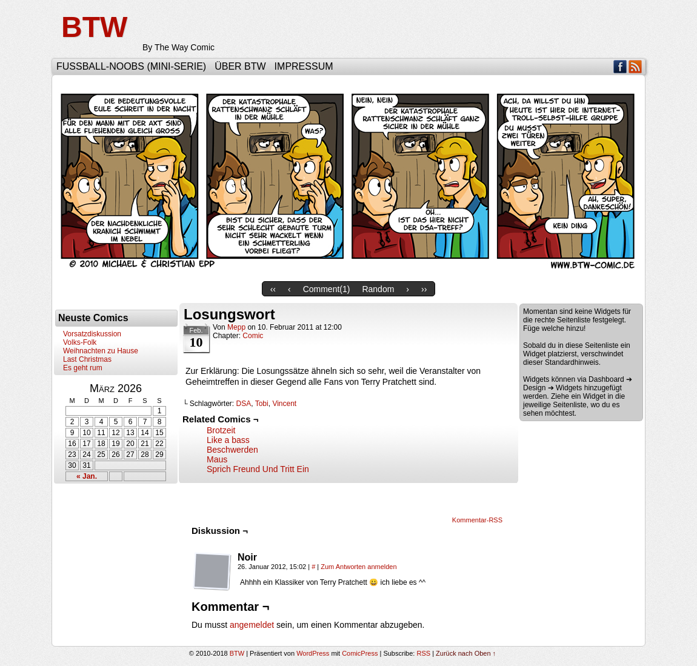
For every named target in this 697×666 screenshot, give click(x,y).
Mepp (236, 327)
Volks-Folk (79, 342)
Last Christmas (87, 359)
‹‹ (273, 289)
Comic (252, 335)
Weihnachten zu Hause (100, 351)
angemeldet (252, 625)
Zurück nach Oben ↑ (466, 653)
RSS (635, 66)
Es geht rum (82, 368)
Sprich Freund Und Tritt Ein (258, 469)
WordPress (312, 653)
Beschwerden (232, 450)
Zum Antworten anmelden (358, 566)
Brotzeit (221, 430)
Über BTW (240, 66)
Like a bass (228, 440)
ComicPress (360, 653)
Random (378, 289)
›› (424, 289)
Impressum (304, 66)
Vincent (284, 403)
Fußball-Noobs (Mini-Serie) (131, 66)
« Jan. (86, 476)
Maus (217, 459)
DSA (244, 403)
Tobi (261, 403)
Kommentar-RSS (477, 520)
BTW (94, 27)
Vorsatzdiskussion (92, 334)
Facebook (620, 66)
